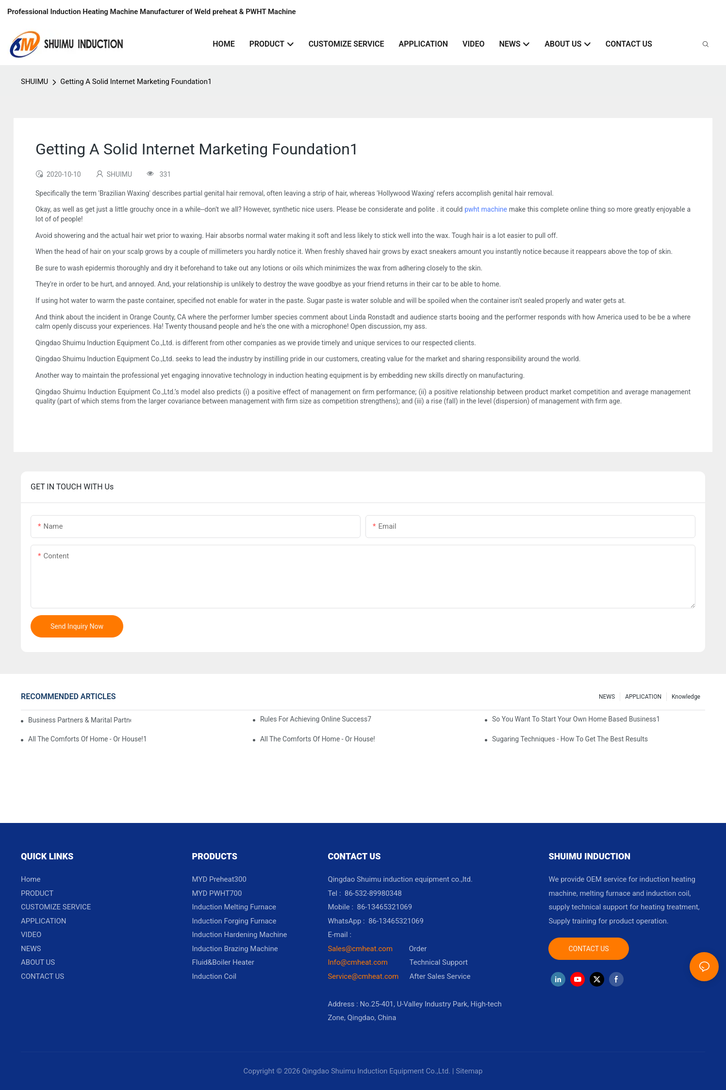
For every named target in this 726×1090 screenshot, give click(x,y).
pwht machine (485, 209)
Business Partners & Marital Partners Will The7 (79, 720)
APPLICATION (643, 696)
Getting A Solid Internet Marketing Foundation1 (136, 81)
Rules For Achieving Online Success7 (315, 719)
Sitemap (469, 1071)
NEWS (607, 696)
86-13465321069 (396, 921)
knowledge (686, 696)
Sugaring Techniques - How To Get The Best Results (570, 739)
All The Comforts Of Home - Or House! (317, 739)
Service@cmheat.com (363, 976)
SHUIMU (34, 81)
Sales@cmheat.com (360, 948)
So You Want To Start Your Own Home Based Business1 (576, 719)
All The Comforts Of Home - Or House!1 (87, 739)
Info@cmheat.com (358, 962)
